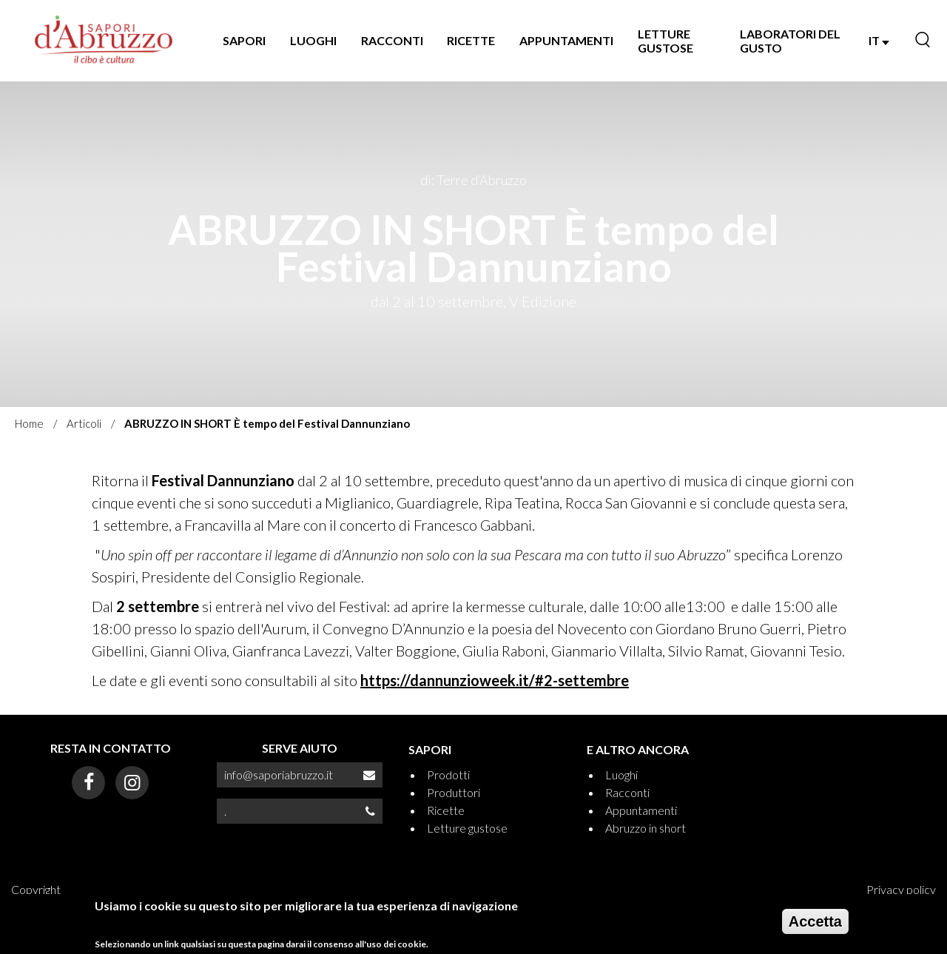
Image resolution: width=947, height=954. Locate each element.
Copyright (36, 889)
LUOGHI (313, 40)
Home (29, 423)
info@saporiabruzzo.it (278, 774)
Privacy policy (901, 889)
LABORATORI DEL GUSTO (790, 41)
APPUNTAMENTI (566, 40)
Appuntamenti (641, 810)
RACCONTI (392, 40)
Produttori (453, 792)
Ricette (446, 810)
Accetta (815, 922)
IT (879, 40)
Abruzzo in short (645, 828)
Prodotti (448, 774)
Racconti (627, 792)
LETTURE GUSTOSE (665, 41)
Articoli (84, 423)
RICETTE (471, 40)
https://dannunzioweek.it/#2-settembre (494, 680)
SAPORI (244, 40)
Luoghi (621, 774)
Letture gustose (467, 828)
